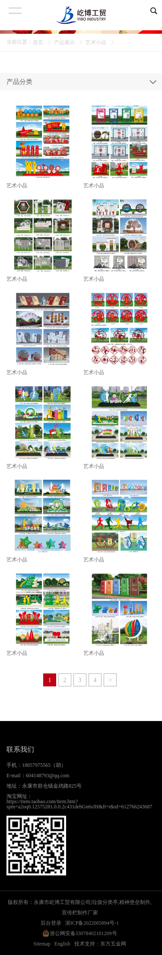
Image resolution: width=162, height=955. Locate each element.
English (62, 944)
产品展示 (64, 42)
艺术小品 (96, 42)
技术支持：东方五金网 (100, 944)
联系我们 (20, 749)
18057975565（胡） (44, 765)
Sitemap (42, 944)
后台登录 (51, 923)
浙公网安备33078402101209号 (83, 933)
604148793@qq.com (48, 775)
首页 (38, 42)
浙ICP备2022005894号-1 (92, 923)
